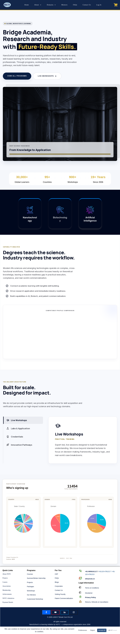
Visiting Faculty (60, 594)
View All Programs (17, 76)
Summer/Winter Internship (36, 578)
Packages (30, 586)
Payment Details (8, 602)
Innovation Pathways (19, 444)
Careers (5, 582)
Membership (7, 590)
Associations (7, 586)
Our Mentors (31, 595)
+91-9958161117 (91, 571)
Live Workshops (47, 76)
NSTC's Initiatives (8, 598)
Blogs (57, 582)
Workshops (31, 591)
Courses (30, 574)
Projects (5, 578)
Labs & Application (18, 428)
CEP (56, 574)
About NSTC (7, 574)
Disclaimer (89, 593)
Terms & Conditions (92, 588)
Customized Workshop (35, 599)
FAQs (57, 578)
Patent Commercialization (64, 598)
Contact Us (59, 590)
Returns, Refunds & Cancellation (96, 602)
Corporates (59, 586)
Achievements (7, 594)
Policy (90, 597)
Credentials (14, 436)
